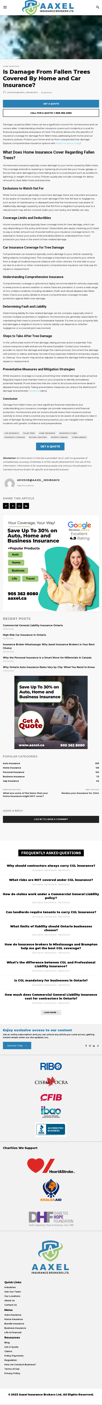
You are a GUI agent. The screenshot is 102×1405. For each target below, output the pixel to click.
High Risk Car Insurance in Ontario (24, 635)
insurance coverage (14, 437)
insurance (33, 390)
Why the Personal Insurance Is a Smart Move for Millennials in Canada (47, 657)
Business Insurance (44, 870)
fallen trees (29, 433)
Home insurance (47, 433)
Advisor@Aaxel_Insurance (22, 92)
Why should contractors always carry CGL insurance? (51, 865)
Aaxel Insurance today (68, 143)
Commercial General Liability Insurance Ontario (33, 625)
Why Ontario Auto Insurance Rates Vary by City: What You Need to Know (49, 667)
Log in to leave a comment (51, 819)
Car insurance (11, 433)
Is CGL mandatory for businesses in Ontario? (51, 980)
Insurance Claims (68, 433)
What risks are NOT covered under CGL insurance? (51, 880)
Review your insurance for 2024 (80, 793)
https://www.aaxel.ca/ (25, 486)
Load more (51, 1012)
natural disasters (38, 437)
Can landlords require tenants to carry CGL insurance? (51, 912)
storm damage (79, 437)
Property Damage (59, 437)
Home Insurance (11, 66)
